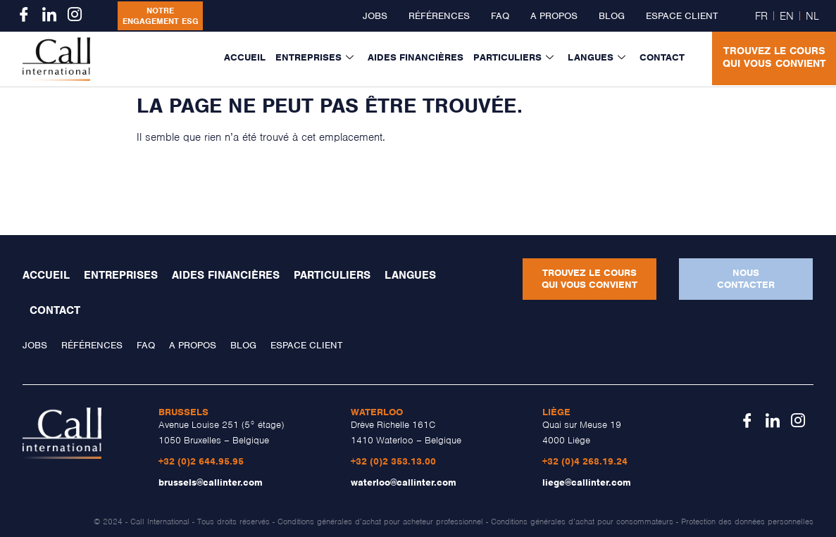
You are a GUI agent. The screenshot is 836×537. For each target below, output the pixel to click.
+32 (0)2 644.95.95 (201, 461)
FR (761, 16)
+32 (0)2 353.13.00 (393, 461)
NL (812, 16)
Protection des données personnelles (747, 521)
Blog (612, 16)
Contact (662, 57)
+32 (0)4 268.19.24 (585, 461)
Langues (596, 57)
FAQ (500, 16)
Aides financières (415, 57)
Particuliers (513, 57)
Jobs (375, 16)
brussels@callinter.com (210, 482)
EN (787, 16)
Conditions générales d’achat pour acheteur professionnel (380, 521)
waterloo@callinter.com (403, 482)
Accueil (245, 57)
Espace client (682, 16)
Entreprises (314, 57)
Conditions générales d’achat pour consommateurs (582, 521)
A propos (554, 16)
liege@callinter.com (586, 482)
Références (439, 16)
